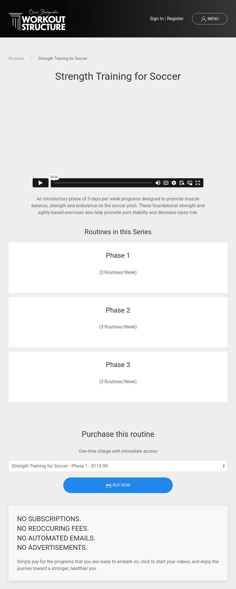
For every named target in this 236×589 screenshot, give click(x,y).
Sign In (156, 18)
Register (175, 18)
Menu (210, 19)
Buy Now (118, 486)
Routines (16, 58)
